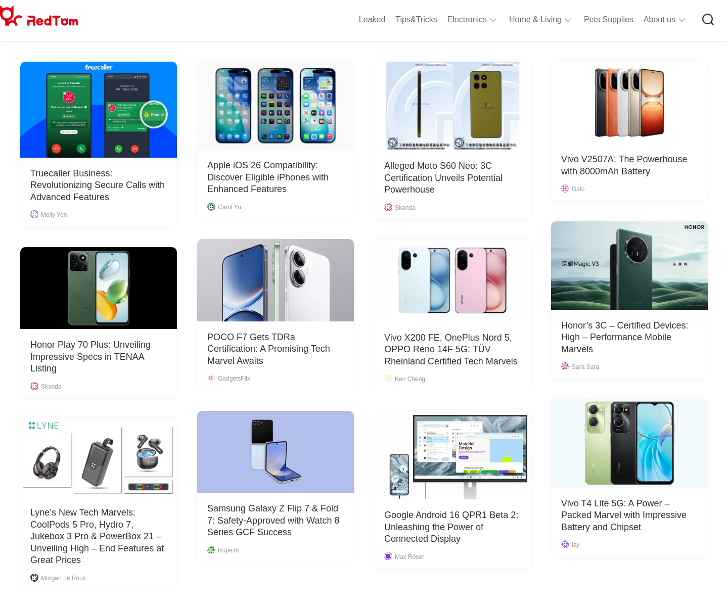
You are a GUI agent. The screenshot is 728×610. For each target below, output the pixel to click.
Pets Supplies (588, 19)
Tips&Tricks (396, 19)
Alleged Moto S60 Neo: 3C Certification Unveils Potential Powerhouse (443, 178)
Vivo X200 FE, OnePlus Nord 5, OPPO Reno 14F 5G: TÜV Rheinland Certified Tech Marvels (451, 349)
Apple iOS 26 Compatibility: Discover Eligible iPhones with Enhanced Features (268, 177)
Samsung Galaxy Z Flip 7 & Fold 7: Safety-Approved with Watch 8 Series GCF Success (273, 520)
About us (639, 19)
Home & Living (515, 19)
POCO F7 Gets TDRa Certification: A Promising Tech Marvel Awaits (268, 349)
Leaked (352, 19)
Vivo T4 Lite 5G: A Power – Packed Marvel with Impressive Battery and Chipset (624, 515)
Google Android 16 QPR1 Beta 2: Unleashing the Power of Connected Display (451, 527)
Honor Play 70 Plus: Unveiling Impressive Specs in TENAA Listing (90, 356)
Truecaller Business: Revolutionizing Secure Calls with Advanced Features (97, 185)
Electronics (447, 19)
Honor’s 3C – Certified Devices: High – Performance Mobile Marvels (624, 337)
